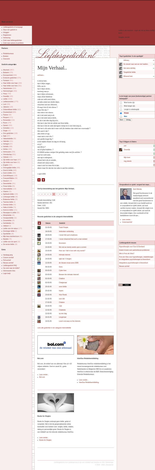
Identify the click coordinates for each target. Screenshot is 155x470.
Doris (61, 267)
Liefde (7, 99)
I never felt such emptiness (68, 235)
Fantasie (8, 80)
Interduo (97, 462)
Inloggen (6, 32)
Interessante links (9, 271)
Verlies (7, 149)
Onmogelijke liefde (11, 168)
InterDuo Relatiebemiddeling (89, 382)
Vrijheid (7, 157)
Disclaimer (109, 465)
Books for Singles (45, 440)
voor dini (62, 299)
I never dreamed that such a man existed (73, 239)
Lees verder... (44, 374)
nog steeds (127, 161)
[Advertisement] (72, 23)
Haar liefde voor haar (12, 83)
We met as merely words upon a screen (72, 247)
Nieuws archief (8, 263)
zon (125, 146)
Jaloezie (8, 107)
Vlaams (7, 191)
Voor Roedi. (63, 295)
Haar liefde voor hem (12, 86)
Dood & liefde (10, 170)
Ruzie (7, 123)
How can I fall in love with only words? (72, 251)
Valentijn (8, 141)
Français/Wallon (10, 178)
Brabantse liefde (10, 199)
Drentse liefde (9, 205)
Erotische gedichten (12, 78)
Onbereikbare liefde (12, 109)
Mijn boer (127, 157)
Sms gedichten (10, 133)
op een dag (63, 313)
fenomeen (62, 243)
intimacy (126, 60)
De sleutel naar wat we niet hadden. (136, 64)
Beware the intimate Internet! (69, 274)
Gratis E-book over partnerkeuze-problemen (134, 250)
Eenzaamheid (10, 75)
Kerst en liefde (10, 210)
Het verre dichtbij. (130, 68)
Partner (7, 115)
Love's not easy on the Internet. (70, 321)
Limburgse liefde (10, 197)
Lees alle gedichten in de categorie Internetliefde (54, 328)
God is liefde (9, 173)
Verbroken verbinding (66, 231)
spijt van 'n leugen (65, 259)
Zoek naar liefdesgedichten (12, 40)
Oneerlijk (127, 149)
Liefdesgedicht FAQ (10, 265)
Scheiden (8, 128)
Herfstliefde (8, 223)
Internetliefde (9, 189)
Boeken (5, 56)
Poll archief (7, 260)
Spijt (6, 136)
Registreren (7, 35)
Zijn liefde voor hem (11, 162)
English (7, 165)
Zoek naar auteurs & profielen (13, 43)
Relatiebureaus (8, 53)
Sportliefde (8, 234)
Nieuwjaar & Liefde (11, 212)
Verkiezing (6, 38)
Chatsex (62, 302)
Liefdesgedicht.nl (60, 462)
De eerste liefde (10, 244)
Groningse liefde (10, 231)
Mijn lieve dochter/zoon (12, 236)
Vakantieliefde (9, 138)
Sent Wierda (137, 189)
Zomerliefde (9, 220)
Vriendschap (9, 154)
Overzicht (6, 59)
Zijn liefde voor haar (12, 160)
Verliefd (7, 146)
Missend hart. (128, 76)
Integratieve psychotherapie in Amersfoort (133, 263)
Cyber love (62, 270)
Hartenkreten (9, 88)
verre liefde (63, 286)
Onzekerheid (9, 112)
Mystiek (7, 239)
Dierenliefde (9, 183)
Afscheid (8, 70)
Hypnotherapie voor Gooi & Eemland (132, 247)
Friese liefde (9, 186)
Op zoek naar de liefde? (11, 268)
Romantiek (9, 120)
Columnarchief (127, 222)
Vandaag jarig (8, 255)
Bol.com (42, 377)
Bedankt (8, 72)
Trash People (63, 227)
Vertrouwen (9, 152)
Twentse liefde (9, 202)
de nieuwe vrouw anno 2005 (68, 263)
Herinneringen (10, 91)
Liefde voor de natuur (12, 228)
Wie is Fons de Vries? (126, 253)
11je (60, 306)
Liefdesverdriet (10, 101)
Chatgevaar (63, 282)
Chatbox (62, 278)
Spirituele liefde (10, 194)
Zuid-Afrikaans (10, 175)
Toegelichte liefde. (130, 72)
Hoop (7, 94)
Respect (8, 117)
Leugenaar (62, 317)
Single (7, 131)
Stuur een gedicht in (10, 30)
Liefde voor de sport (11, 242)
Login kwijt (6, 273)
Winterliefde (9, 215)
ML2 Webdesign (107, 462)
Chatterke (62, 310)
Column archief (8, 257)
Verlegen (7, 144)
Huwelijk (8, 96)
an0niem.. (40, 75)
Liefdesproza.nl (73, 462)
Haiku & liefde (9, 207)
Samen (7, 125)
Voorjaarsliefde (10, 218)
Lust (6, 104)
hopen (61, 291)
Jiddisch (7, 226)
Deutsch (7, 181)
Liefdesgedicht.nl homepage (13, 27)
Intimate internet (64, 255)
